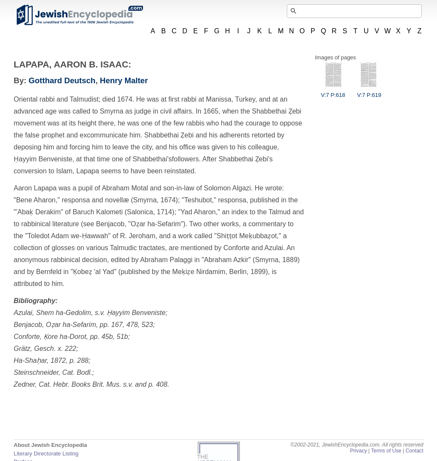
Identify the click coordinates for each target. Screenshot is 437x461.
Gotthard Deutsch (62, 80)
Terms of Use (386, 451)
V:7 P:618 (333, 91)
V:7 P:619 (369, 91)
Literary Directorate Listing (46, 453)
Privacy (358, 451)
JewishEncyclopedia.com (79, 15)
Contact (414, 451)
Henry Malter (124, 80)
